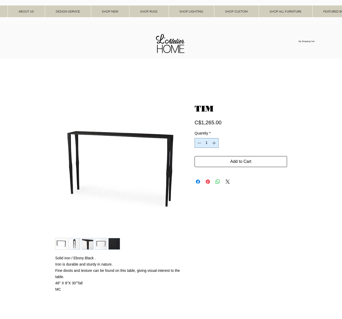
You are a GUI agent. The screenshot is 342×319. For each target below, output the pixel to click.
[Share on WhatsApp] (218, 182)
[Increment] (214, 143)
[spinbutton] (206, 143)
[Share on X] (228, 182)
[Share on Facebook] (198, 182)
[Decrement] (198, 143)
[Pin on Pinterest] (208, 182)
